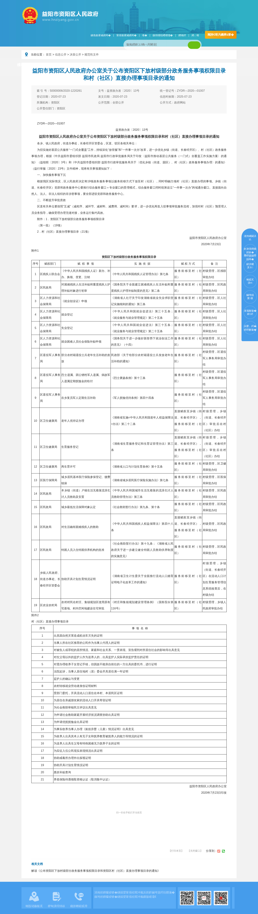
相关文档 (37, 863)
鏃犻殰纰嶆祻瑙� (163, 35)
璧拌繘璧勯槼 (49, 65)
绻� (144, 35)
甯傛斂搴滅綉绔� (126, 35)
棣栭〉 (22, 65)
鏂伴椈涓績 (136, 65)
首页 (49, 54)
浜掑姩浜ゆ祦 (224, 65)
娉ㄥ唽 (195, 35)
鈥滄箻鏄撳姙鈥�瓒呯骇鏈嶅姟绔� (250, 252)
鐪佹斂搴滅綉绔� (101, 35)
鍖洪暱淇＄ (250, 266)
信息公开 (60, 54)
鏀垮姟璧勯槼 (79, 65)
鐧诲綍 (182, 35)
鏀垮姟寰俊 (250, 297)
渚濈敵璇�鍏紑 (250, 312)
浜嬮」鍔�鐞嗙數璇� (250, 328)
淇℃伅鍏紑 (108, 65)
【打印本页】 (176, 850)
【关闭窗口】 (195, 850)
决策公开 (75, 54)
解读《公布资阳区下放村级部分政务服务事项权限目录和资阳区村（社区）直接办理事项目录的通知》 (95, 870)
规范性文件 (91, 54)
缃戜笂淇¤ (250, 281)
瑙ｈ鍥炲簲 (165, 65)
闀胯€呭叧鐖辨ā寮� (221, 34)
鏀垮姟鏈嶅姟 (194, 65)
